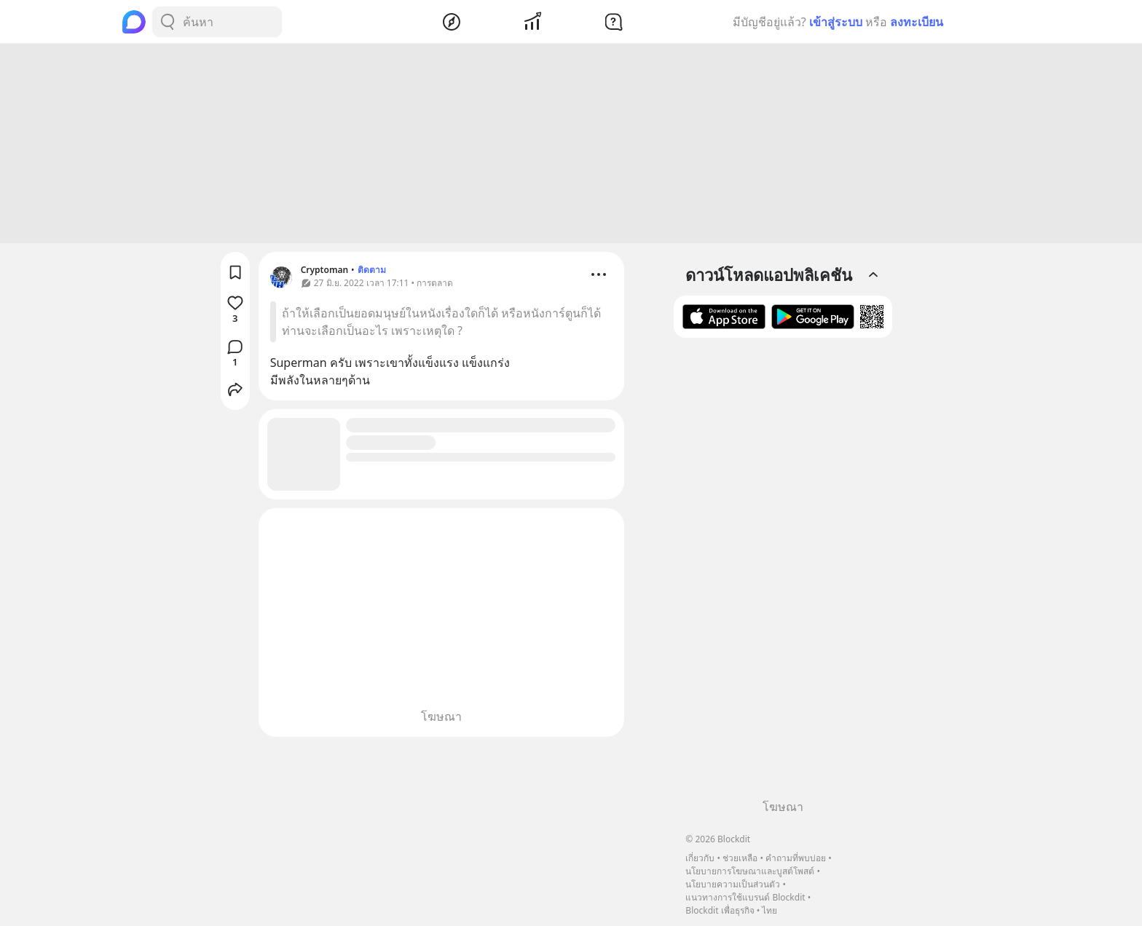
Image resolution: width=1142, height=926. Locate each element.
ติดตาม (372, 272)
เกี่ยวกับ (699, 858)
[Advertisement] (571, 146)
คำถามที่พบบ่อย (795, 858)
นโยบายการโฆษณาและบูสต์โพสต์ (749, 871)
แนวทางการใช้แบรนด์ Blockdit (745, 897)
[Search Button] (167, 22)
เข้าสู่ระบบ (835, 22)
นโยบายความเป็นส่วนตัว (732, 884)
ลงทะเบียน (916, 22)
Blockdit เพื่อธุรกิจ (719, 910)
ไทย (769, 910)
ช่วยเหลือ (739, 858)
